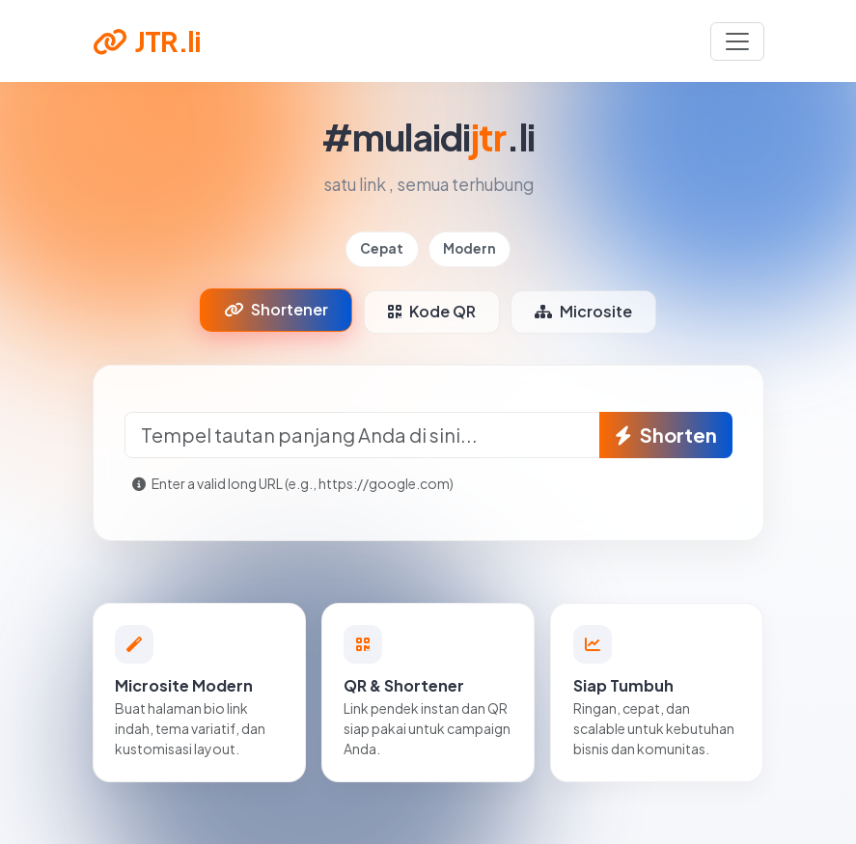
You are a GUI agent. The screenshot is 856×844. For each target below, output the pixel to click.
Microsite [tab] (583, 311)
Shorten (666, 434)
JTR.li (147, 40)
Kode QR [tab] (432, 311)
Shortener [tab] (276, 309)
